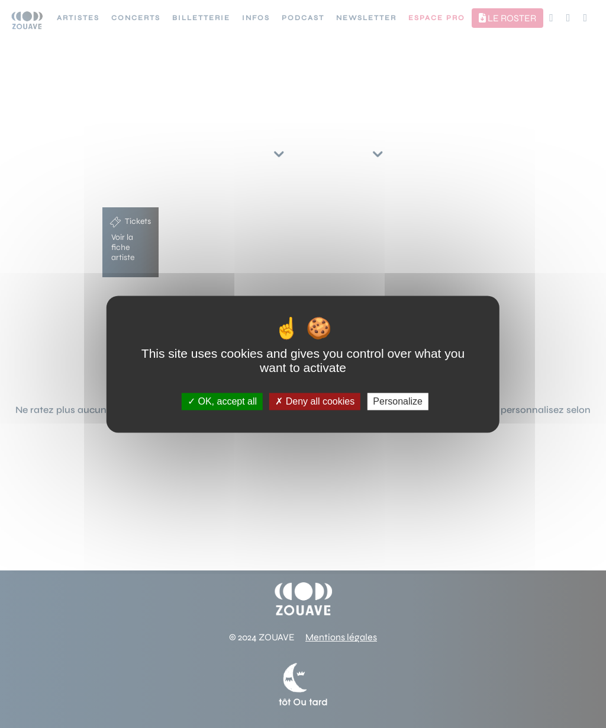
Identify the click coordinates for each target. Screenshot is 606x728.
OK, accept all (222, 401)
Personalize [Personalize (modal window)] (398, 401)
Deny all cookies (314, 401)
